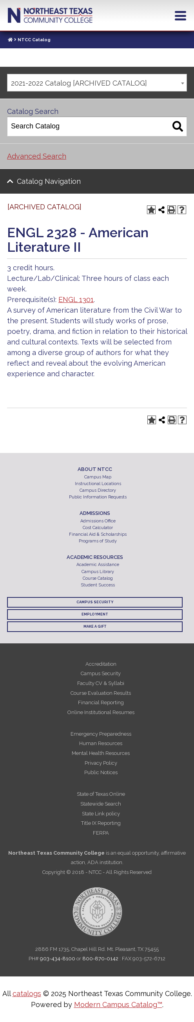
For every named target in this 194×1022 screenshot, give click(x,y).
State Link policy (101, 814)
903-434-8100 (57, 959)
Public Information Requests (98, 497)
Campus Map (97, 477)
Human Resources (100, 743)
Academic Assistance (97, 564)
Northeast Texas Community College (50, 15)
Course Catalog (98, 578)
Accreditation (100, 664)
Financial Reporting (101, 702)
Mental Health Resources (101, 753)
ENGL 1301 (76, 299)
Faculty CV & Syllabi (100, 683)
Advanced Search (36, 156)
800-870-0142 (100, 959)
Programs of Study (98, 541)
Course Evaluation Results (101, 693)
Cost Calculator (98, 527)
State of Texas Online (101, 794)
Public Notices (101, 772)
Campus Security (94, 602)
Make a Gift (95, 626)
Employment (95, 614)
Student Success (98, 585)
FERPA (101, 833)
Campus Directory (98, 490)
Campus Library (98, 571)
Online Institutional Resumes (100, 712)
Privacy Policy (101, 763)
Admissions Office (98, 521)
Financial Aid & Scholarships (98, 534)
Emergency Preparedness (101, 734)
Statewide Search (100, 804)
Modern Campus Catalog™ (118, 1004)
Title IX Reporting (101, 823)
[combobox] (97, 83)
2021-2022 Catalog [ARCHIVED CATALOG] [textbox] (79, 83)
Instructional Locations (98, 483)
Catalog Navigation (49, 181)
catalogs (27, 993)
